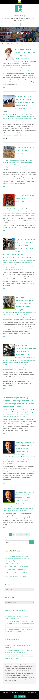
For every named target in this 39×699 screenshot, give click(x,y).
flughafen (29, 459)
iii (18, 317)
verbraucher (32, 70)
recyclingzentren (31, 213)
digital (17, 116)
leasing (11, 510)
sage (8, 121)
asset (9, 459)
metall (13, 213)
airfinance (5, 459)
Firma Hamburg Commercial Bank (12, 456)
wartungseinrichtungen (8, 463)
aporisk (12, 63)
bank (17, 459)
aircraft (9, 508)
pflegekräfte (18, 414)
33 (21, 535)
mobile (27, 267)
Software (5, 116)
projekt (10, 416)
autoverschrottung (27, 162)
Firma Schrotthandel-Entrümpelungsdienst (14, 160)
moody (18, 461)
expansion (31, 116)
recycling (24, 213)
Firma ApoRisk (30, 61)
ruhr (8, 269)
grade (16, 70)
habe (4, 414)
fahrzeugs (11, 164)
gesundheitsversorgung (8, 70)
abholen (21, 314)
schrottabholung (16, 167)
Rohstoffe (5, 167)
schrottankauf (10, 215)
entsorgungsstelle (29, 264)
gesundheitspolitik (20, 67)
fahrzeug (5, 213)
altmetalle (16, 162)
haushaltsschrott (7, 367)
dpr (32, 412)
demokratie (21, 412)
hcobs (4, 510)
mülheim (31, 267)
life (15, 461)
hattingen (15, 317)
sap (10, 121)
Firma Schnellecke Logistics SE (22, 114)
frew (33, 459)
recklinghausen (28, 164)
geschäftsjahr (6, 118)
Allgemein (5, 63)
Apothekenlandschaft (26, 65)
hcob (9, 461)
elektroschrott (22, 364)
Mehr (4, 87)
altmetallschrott (6, 364)
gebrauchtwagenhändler (19, 267)
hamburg (5, 461)
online (22, 70)
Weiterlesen (22, 696)
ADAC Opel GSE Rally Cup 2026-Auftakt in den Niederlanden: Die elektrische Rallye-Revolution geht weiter (19, 624)
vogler (24, 416)
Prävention (5, 416)
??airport (5, 508)
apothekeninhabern (7, 65)
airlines (19, 508)
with (25, 510)
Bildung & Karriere (7, 412)
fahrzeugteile (17, 164)
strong (21, 510)
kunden (9, 213)
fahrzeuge (10, 267)
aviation (13, 459)
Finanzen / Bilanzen (28, 456)
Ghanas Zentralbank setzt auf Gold (17, 573)
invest (7, 510)
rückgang (26, 70)
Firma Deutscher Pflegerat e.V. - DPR (23, 409)
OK (16, 696)
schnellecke (14, 121)
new (18, 510)
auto (21, 162)
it (24, 118)
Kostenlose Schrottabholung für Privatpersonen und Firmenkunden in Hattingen (24, 304)
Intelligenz (8, 414)
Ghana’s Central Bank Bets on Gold (16, 569)
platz (22, 164)
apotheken (16, 63)
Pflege (12, 414)
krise (19, 70)
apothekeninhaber (24, 63)
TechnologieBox (13, 639)
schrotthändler (24, 167)
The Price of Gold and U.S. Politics (16, 576)
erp (27, 116)
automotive (12, 116)
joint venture (28, 118)
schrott (10, 167)
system (14, 416)
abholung (11, 162)
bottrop (17, 364)
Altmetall (30, 211)
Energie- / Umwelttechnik (10, 262)
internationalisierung (18, 118)
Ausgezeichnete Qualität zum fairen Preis (18, 566)
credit (25, 459)
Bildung (16, 412)
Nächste (26, 535)
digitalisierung (12, 67)
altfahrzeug (5, 264)
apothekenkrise (16, 65)
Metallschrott (18, 213)
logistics (34, 118)
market (4, 121)
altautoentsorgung (22, 211)
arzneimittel (5, 67)
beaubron (21, 459)
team (30, 167)
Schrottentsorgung (16, 319)
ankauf (4, 317)
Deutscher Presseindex (16, 610)
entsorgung (5, 164)
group (11, 118)
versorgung (19, 416)
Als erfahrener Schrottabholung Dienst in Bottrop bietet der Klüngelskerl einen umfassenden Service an (25, 352)
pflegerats (29, 414)
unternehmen (6, 169)
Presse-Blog (19, 16)
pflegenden (24, 414)
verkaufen (31, 215)
